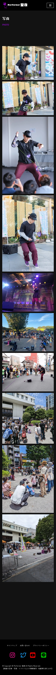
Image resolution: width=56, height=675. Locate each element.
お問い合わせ (25, 645)
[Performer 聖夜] (14, 5)
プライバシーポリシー (41, 645)
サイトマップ (12, 645)
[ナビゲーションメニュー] (50, 5)
